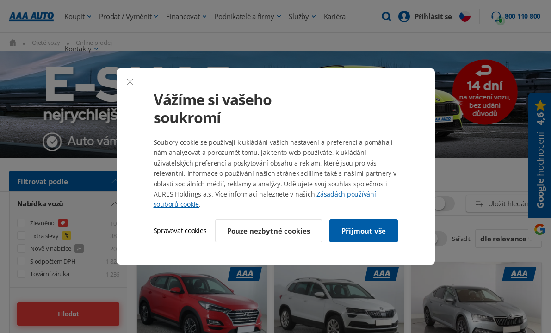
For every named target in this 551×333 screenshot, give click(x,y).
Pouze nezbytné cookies (268, 230)
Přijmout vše (363, 230)
